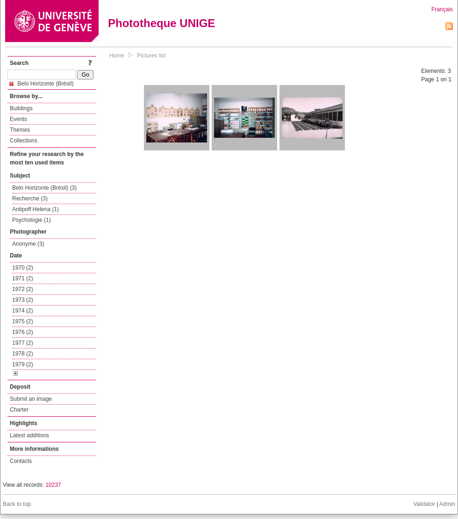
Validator (424, 504)
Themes (20, 130)
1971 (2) (22, 278)
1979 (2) (22, 364)
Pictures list (151, 55)
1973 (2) (22, 300)
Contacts (21, 461)
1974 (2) (22, 310)
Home (116, 55)
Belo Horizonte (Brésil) (41, 83)
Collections (23, 140)
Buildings (21, 108)
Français (442, 9)
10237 (53, 485)
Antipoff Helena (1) (35, 209)
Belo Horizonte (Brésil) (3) (44, 188)
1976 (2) (22, 332)
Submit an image (31, 399)
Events (18, 119)
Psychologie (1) (31, 220)
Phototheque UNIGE (161, 23)
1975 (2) (22, 321)
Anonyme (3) (28, 244)
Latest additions (29, 435)
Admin (447, 504)
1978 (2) (22, 353)
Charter (19, 409)
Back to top (17, 504)
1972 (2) (22, 289)
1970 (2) (22, 267)
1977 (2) (22, 343)
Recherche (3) (30, 198)
